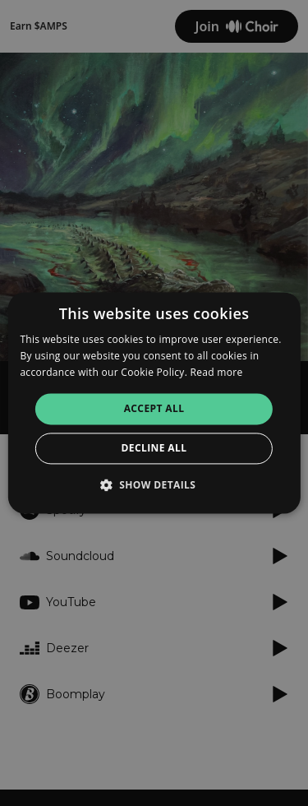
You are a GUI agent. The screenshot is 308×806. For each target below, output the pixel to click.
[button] (154, 485)
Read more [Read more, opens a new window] (217, 372)
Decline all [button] (154, 449)
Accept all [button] (154, 408)
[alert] (154, 403)
